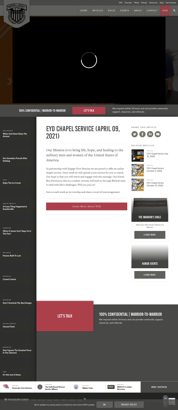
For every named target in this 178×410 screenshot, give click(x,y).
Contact (152, 10)
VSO (120, 2)
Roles (111, 10)
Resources (153, 2)
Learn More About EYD (86, 206)
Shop (162, 2)
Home (83, 10)
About (138, 10)
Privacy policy (129, 404)
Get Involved (171, 2)
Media (136, 2)
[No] (174, 404)
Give (165, 10)
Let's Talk (89, 110)
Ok (104, 404)
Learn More (150, 234)
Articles (97, 10)
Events (124, 10)
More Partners (159, 387)
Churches (128, 2)
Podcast (144, 2)
